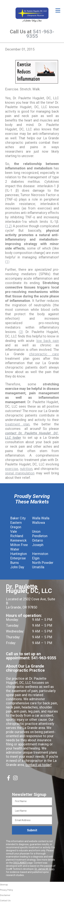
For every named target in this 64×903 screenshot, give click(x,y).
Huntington (18, 554)
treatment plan (17, 424)
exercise (11, 469)
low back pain (47, 341)
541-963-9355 (40, 34)
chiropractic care (44, 354)
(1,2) (8, 226)
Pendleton (39, 536)
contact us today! (38, 765)
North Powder (42, 563)
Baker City (18, 518)
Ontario (37, 540)
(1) (7, 262)
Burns (14, 563)
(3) (21, 332)
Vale (13, 531)
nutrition (26, 469)
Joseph (37, 545)
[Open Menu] (58, 10)
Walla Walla (40, 518)
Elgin (35, 558)
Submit (32, 830)
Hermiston (40, 554)
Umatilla (38, 567)
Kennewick (18, 540)
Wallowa (38, 523)
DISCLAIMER (20, 862)
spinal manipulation (19, 473)
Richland (16, 536)
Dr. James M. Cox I (44, 869)
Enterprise (18, 558)
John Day (17, 567)
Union (36, 531)
